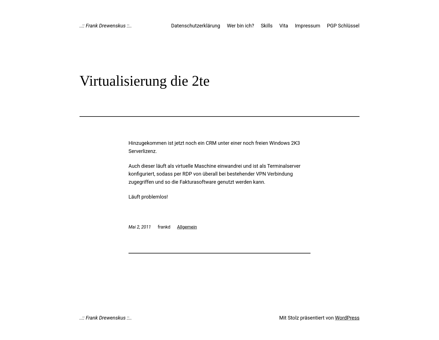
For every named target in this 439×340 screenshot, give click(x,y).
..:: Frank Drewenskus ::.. (106, 26)
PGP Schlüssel (343, 26)
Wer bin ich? (240, 26)
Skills (266, 26)
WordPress (347, 318)
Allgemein (187, 227)
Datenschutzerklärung (195, 26)
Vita (283, 26)
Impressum (307, 26)
